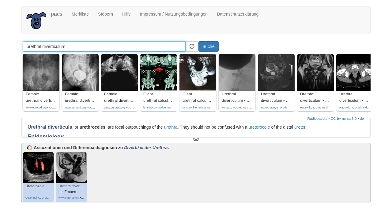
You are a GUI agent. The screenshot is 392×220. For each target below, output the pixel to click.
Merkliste (80, 14)
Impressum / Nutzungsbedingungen (174, 14)
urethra (170, 127)
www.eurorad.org (36, 107)
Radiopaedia (317, 118)
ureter (299, 127)
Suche (208, 46)
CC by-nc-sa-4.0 (59, 107)
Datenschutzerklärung (237, 14)
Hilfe (126, 14)
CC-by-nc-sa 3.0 (344, 118)
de (362, 118)
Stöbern (105, 14)
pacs (56, 14)
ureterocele (259, 127)
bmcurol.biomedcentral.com (160, 107)
